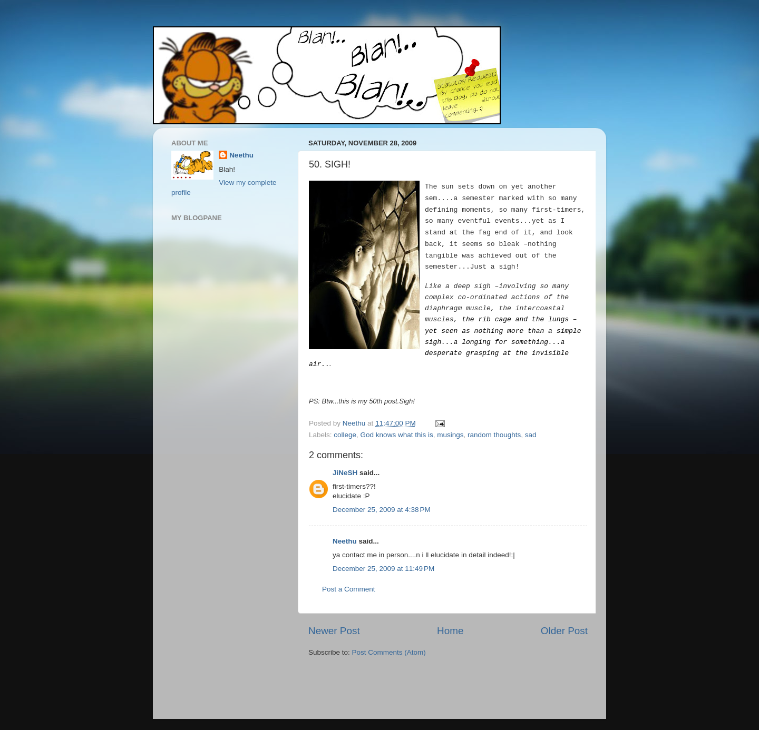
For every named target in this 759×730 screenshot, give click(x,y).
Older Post (564, 630)
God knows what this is (397, 435)
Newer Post (334, 630)
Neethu (345, 541)
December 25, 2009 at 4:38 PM (382, 510)
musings (450, 435)
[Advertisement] (370, 689)
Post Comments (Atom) (389, 652)
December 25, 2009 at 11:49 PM (383, 569)
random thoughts (494, 435)
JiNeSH (345, 473)
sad (531, 435)
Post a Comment (348, 589)
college (345, 435)
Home (450, 630)
